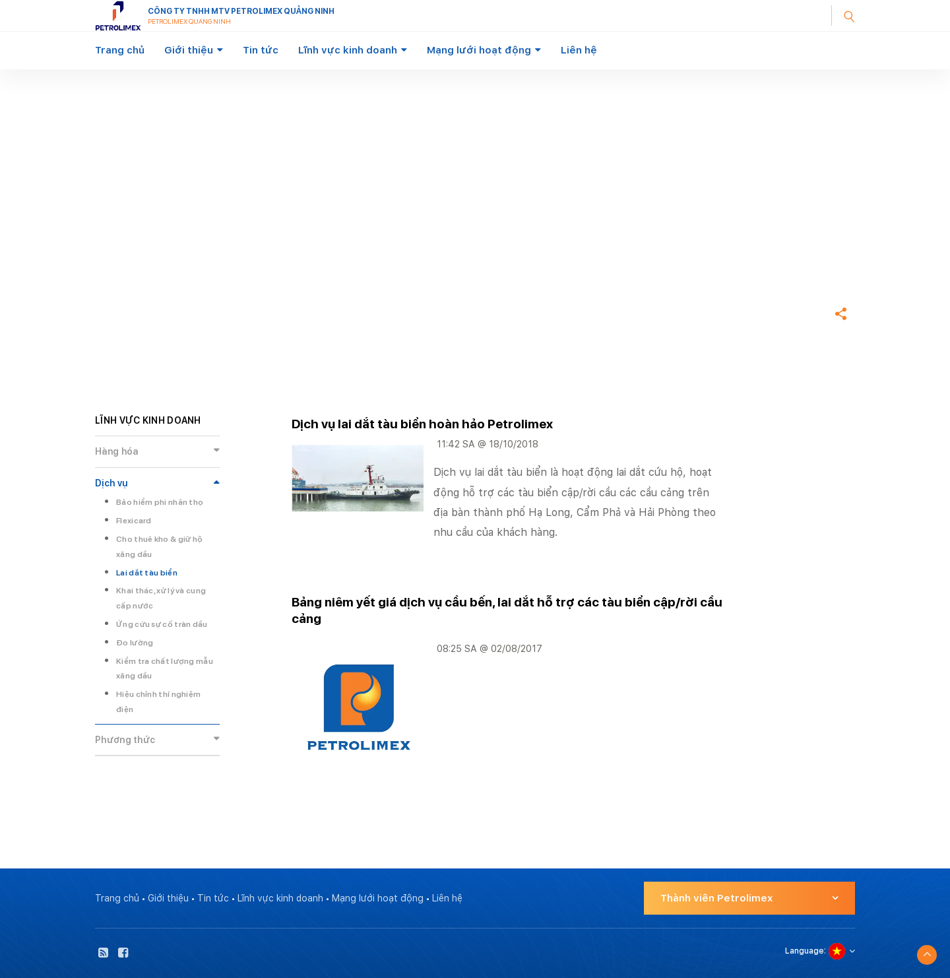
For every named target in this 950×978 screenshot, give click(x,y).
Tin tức (260, 50)
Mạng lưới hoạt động (479, 50)
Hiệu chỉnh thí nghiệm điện (158, 702)
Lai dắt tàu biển (146, 572)
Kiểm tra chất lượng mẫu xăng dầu (164, 669)
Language (804, 951)
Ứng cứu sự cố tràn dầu (162, 624)
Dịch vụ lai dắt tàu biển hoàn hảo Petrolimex (422, 424)
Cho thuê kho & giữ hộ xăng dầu (159, 547)
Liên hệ (579, 50)
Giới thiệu (188, 50)
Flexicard (134, 520)
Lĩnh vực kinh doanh (347, 50)
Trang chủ (119, 50)
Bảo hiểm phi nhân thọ (159, 502)
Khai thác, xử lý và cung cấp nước (161, 598)
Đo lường (134, 642)
